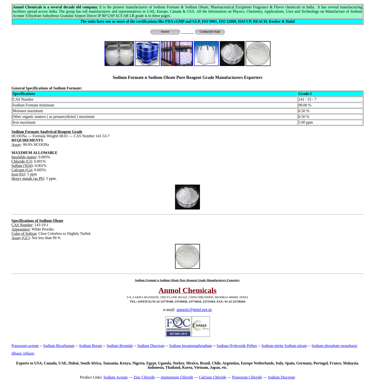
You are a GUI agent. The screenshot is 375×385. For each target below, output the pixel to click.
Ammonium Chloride (176, 377)
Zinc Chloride (144, 377)
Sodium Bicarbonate (59, 346)
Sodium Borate (90, 346)
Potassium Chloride (247, 377)
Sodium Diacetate (151, 346)
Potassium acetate (25, 346)
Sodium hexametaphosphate (190, 346)
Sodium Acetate (116, 377)
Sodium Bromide (120, 346)
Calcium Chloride (212, 377)
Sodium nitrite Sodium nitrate (284, 346)
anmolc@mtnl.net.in (194, 309)
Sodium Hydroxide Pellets (237, 346)
